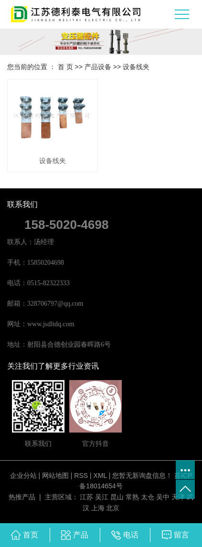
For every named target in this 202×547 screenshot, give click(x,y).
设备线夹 (136, 67)
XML (100, 475)
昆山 (117, 497)
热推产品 (22, 497)
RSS (81, 475)
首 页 (65, 67)
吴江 (101, 497)
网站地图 (55, 475)
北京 (112, 508)
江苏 (86, 497)
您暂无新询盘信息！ (142, 475)
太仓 (147, 497)
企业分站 (23, 475)
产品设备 (98, 67)
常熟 (132, 497)
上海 (98, 508)
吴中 (163, 497)
